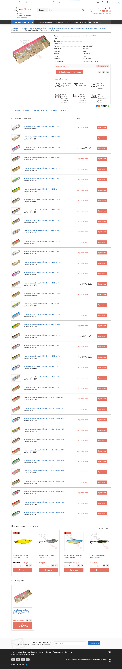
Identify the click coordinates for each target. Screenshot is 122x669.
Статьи (75, 22)
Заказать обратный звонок (101, 14)
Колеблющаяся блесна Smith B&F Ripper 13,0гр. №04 (42, 147)
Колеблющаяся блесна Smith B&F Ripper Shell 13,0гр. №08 (44, 450)
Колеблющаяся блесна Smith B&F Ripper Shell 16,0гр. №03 (44, 481)
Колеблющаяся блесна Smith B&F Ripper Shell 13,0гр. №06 (44, 439)
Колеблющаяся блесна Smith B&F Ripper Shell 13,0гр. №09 (44, 460)
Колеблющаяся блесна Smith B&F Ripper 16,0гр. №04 (42, 272)
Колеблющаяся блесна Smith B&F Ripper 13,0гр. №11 (42, 210)
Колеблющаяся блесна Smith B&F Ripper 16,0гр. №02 (42, 262)
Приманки (24, 28)
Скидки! (41, 22)
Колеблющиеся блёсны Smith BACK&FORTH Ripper (88, 28)
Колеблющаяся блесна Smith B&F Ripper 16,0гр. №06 (42, 293)
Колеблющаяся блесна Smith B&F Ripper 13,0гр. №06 (42, 168)
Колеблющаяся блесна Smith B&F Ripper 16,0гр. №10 (42, 335)
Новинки (48, 22)
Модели (63, 110)
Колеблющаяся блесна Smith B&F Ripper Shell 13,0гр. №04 (44, 418)
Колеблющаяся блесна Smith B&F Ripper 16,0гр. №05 (42, 283)
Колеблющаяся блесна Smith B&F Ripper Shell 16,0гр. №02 (44, 471)
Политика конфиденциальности (22, 654)
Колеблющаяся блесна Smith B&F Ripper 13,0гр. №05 (42, 158)
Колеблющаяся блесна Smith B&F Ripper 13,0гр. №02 (42, 137)
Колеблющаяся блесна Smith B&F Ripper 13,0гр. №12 (42, 220)
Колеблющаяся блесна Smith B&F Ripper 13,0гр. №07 (42, 178)
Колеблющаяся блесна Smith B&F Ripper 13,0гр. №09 (42, 189)
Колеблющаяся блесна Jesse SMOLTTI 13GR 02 (73, 556)
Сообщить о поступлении (70, 72)
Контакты (69, 2)
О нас (14, 2)
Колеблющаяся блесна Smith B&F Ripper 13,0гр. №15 (42, 241)
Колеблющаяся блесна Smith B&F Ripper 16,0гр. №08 (42, 314)
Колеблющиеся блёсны (38, 28)
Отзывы (83, 22)
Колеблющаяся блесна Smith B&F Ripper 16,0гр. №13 (42, 366)
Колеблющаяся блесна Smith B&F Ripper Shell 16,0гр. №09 (44, 512)
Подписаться (94, 643)
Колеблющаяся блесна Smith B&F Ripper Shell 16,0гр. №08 (44, 502)
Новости (68, 22)
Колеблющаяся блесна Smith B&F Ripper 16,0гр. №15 (42, 387)
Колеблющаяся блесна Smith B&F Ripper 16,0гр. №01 (42, 251)
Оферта (42, 652)
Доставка (29, 2)
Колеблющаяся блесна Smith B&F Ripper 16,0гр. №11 (42, 345)
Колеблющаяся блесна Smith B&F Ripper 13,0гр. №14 (42, 231)
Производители (58, 2)
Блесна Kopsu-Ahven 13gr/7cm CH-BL (97, 556)
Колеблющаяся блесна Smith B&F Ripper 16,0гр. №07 (42, 304)
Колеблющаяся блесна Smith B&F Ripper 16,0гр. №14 (42, 377)
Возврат (47, 2)
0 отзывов (93, 35)
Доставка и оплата (40, 110)
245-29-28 (102, 11)
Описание (16, 110)
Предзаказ (102, 127)
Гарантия (39, 2)
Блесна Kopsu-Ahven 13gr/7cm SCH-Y (46, 556)
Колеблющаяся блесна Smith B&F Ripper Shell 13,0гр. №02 (44, 408)
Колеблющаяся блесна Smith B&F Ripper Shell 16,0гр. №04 (44, 492)
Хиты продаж (58, 22)
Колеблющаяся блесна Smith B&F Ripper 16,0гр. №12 (42, 356)
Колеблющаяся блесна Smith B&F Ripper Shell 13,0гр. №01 (44, 398)
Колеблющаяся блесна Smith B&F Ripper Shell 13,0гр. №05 (44, 429)
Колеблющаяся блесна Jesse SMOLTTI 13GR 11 (21, 556)
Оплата (21, 2)
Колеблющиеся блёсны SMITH (58, 28)
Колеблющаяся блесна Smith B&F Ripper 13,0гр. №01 (42, 126)
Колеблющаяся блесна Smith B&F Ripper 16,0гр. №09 (42, 325)
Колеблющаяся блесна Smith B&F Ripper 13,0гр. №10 (42, 199)
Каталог (16, 28)
